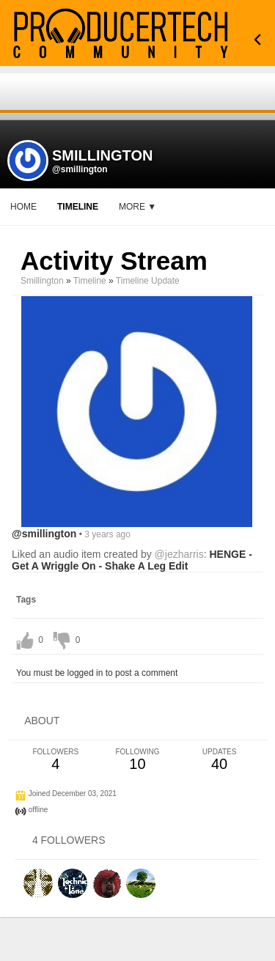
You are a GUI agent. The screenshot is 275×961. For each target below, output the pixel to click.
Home (23, 207)
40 (219, 760)
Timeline (77, 207)
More (137, 207)
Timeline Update (148, 281)
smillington (42, 281)
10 (138, 760)
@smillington (80, 169)
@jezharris (179, 554)
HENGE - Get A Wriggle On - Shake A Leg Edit (132, 560)
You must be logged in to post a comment (96, 673)
